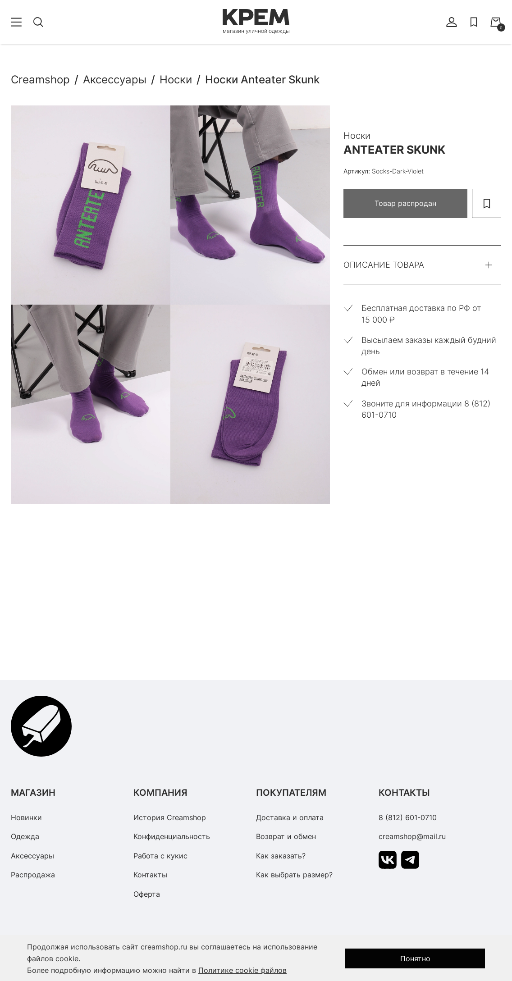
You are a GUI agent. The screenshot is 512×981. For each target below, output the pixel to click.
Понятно (415, 958)
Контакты (150, 874)
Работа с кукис (160, 855)
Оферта (146, 894)
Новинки (26, 817)
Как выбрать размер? (294, 874)
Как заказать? (281, 855)
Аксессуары (32, 855)
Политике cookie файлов (242, 970)
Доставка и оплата (290, 817)
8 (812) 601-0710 (408, 817)
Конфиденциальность (171, 836)
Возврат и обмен (286, 836)
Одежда (25, 836)
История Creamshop (169, 817)
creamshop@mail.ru (412, 836)
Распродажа (33, 874)
